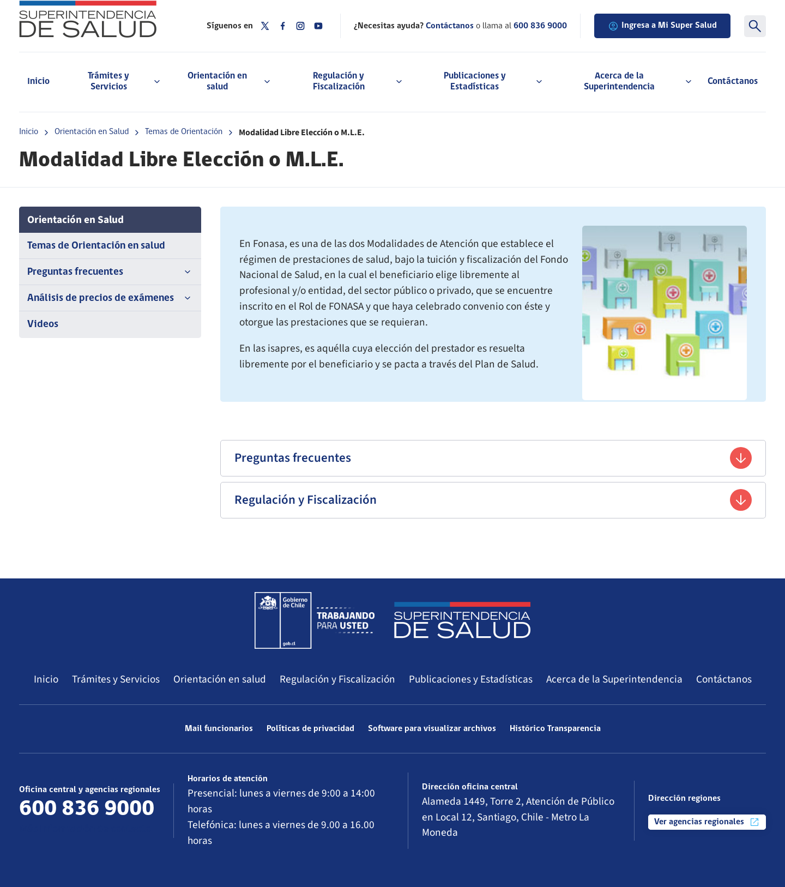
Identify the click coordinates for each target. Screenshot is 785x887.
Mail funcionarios (219, 729)
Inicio (38, 81)
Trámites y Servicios (116, 679)
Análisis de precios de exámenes (110, 298)
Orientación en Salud (92, 132)
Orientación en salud (219, 679)
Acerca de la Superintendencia (614, 679)
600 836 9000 (540, 26)
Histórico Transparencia (555, 729)
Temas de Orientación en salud (96, 246)
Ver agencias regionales (707, 822)
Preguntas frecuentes (110, 272)
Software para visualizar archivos (432, 729)
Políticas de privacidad (310, 729)
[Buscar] (755, 26)
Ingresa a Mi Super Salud (662, 26)
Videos (42, 324)
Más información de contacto (85, 829)
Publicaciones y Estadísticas (471, 679)
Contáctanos (733, 81)
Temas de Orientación (183, 132)
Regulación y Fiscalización (493, 500)
